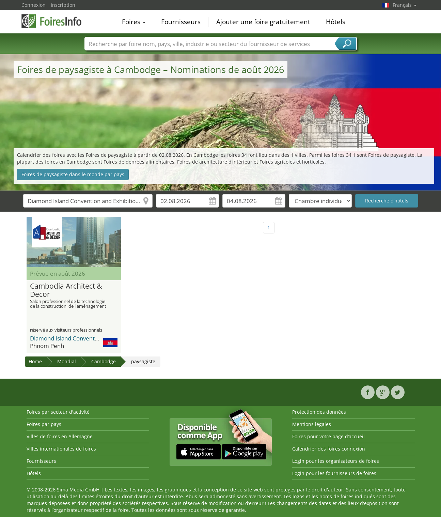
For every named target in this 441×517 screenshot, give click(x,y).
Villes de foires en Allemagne (60, 436)
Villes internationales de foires (61, 448)
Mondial (66, 361)
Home (35, 361)
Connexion (33, 5)
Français (404, 5)
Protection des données (319, 412)
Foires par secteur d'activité (58, 412)
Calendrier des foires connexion (328, 448)
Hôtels (335, 21)
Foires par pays (44, 424)
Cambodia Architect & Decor (66, 290)
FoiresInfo (55, 21)
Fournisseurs (181, 21)
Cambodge (103, 361)
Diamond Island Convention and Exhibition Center (95, 338)
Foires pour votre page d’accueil (328, 436)
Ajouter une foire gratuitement (263, 21)
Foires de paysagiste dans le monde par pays (72, 174)
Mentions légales (311, 424)
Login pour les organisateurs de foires (335, 461)
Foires (133, 21)
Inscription (63, 5)
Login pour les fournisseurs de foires (334, 473)
